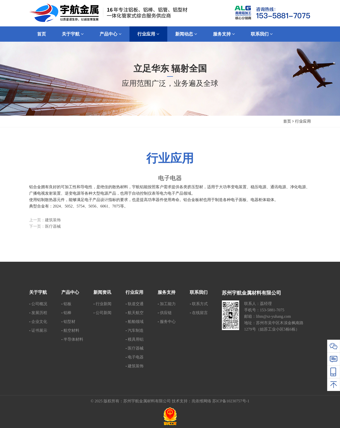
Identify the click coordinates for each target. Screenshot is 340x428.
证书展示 (39, 330)
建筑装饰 (53, 220)
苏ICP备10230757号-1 (230, 401)
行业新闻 (103, 304)
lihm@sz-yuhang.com (273, 316)
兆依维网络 (201, 401)
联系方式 (200, 304)
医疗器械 (53, 226)
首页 (287, 121)
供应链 (166, 313)
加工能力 (168, 304)
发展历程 (39, 313)
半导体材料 (73, 339)
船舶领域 (136, 321)
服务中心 (168, 321)
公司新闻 (103, 313)
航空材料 (71, 330)
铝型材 (69, 321)
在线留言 (200, 313)
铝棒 (67, 313)
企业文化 (39, 321)
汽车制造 (136, 330)
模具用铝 (136, 339)
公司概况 (39, 304)
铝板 (67, 304)
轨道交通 (136, 304)
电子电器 (136, 357)
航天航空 (136, 313)
